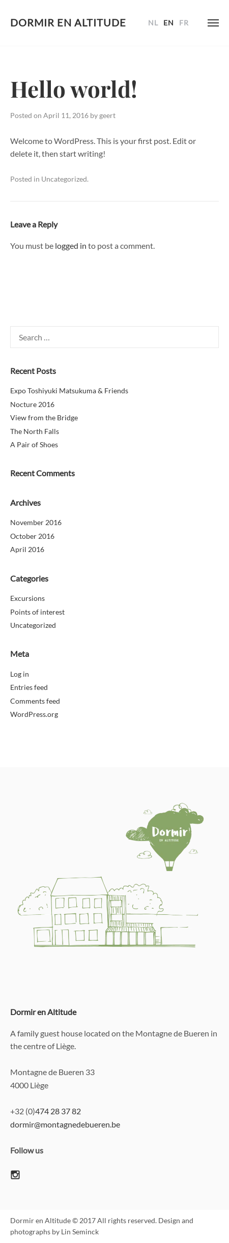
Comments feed (35, 701)
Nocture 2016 (32, 404)
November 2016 (36, 522)
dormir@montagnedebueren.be (65, 1124)
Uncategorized (64, 179)
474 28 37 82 (58, 1111)
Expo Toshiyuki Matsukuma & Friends (69, 390)
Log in (19, 674)
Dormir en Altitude (68, 22)
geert (107, 115)
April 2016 (27, 549)
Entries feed (29, 687)
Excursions (27, 598)
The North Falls (34, 431)
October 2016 (32, 536)
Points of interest (37, 612)
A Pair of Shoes (34, 444)
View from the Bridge (44, 417)
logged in (71, 245)
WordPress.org (34, 714)
